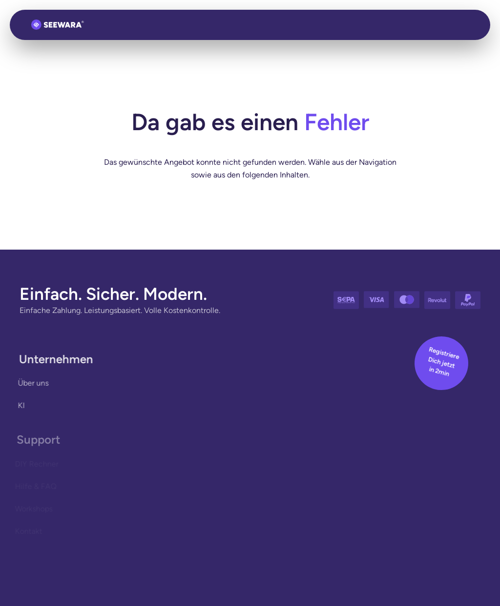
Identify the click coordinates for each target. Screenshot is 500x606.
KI (20, 405)
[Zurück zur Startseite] (57, 25)
